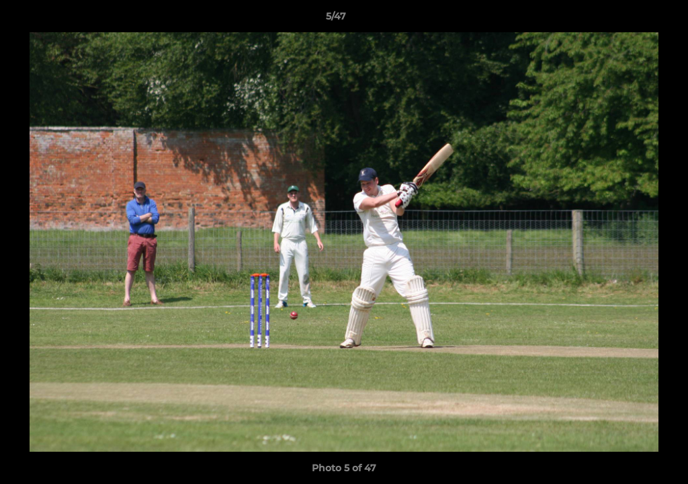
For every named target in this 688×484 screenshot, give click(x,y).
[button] (632, 19)
